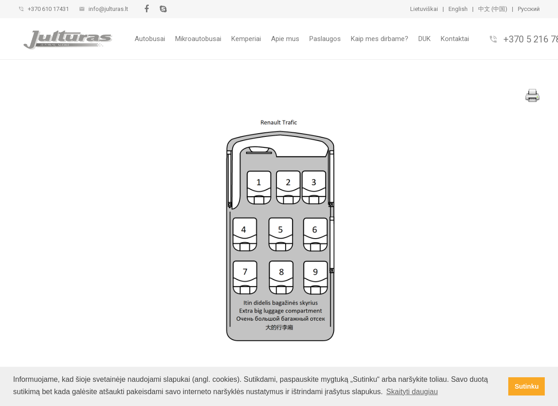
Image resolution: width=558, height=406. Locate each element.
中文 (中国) (492, 8)
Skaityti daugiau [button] (412, 392)
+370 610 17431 (48, 8)
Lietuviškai (424, 8)
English (458, 8)
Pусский (529, 8)
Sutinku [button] (527, 386)
